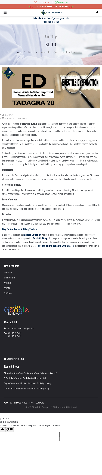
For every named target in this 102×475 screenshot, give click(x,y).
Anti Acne (7, 287)
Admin (10, 114)
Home (18, 52)
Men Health (8, 272)
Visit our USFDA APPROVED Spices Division (51, 6)
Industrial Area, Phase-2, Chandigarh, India (51, 18)
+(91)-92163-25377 (51, 22)
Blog (30, 52)
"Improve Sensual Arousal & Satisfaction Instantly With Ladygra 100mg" (27, 383)
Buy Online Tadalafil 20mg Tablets (19, 229)
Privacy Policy (20, 402)
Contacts (40, 402)
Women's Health (9, 277)
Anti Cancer (8, 292)
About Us (8, 402)
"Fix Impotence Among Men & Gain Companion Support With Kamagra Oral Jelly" (30, 373)
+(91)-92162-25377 (14, 332)
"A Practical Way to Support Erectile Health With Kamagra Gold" (25, 378)
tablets (56, 245)
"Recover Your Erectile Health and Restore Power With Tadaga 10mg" (27, 388)
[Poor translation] (9, 429)
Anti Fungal (7, 282)
